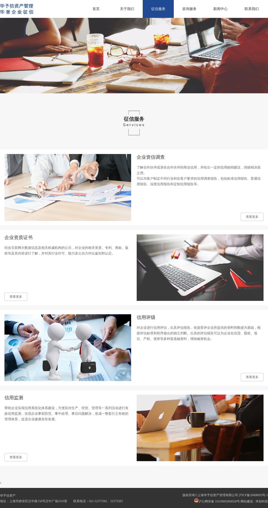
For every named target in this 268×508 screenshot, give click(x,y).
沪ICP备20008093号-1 (253, 495)
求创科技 (261, 501)
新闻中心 (220, 9)
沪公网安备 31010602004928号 (217, 500)
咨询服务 (189, 9)
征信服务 (158, 9)
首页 (96, 9)
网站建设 (247, 501)
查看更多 (252, 217)
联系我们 (252, 9)
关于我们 (127, 9)
